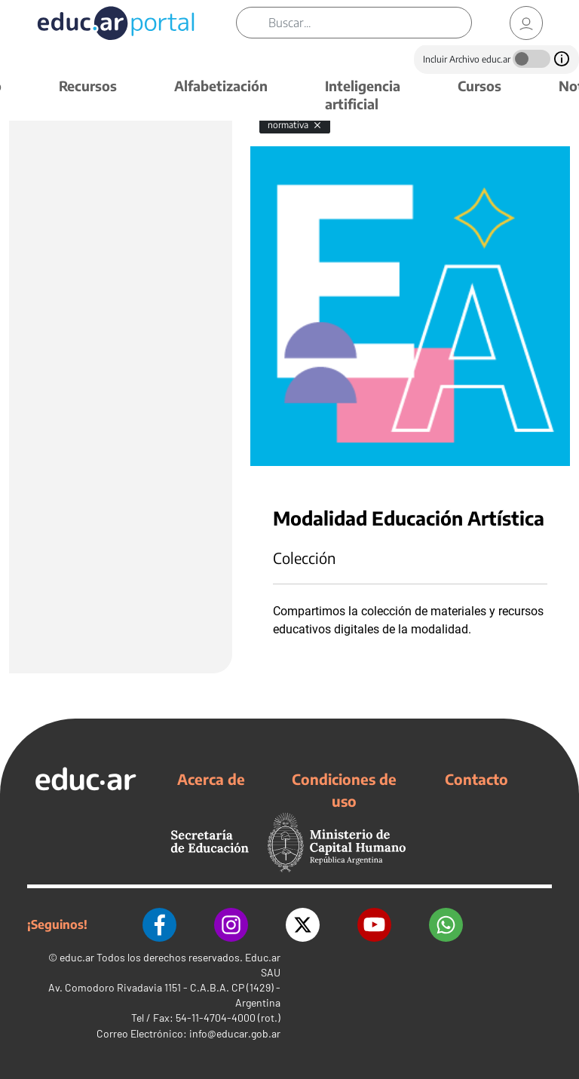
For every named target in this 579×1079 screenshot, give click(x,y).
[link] (526, 23)
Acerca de (211, 779)
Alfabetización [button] (221, 85)
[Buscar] (369, 23)
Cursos (479, 85)
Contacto (476, 779)
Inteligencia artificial (362, 94)
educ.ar (77, 957)
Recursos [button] (88, 85)
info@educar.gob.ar (234, 1033)
